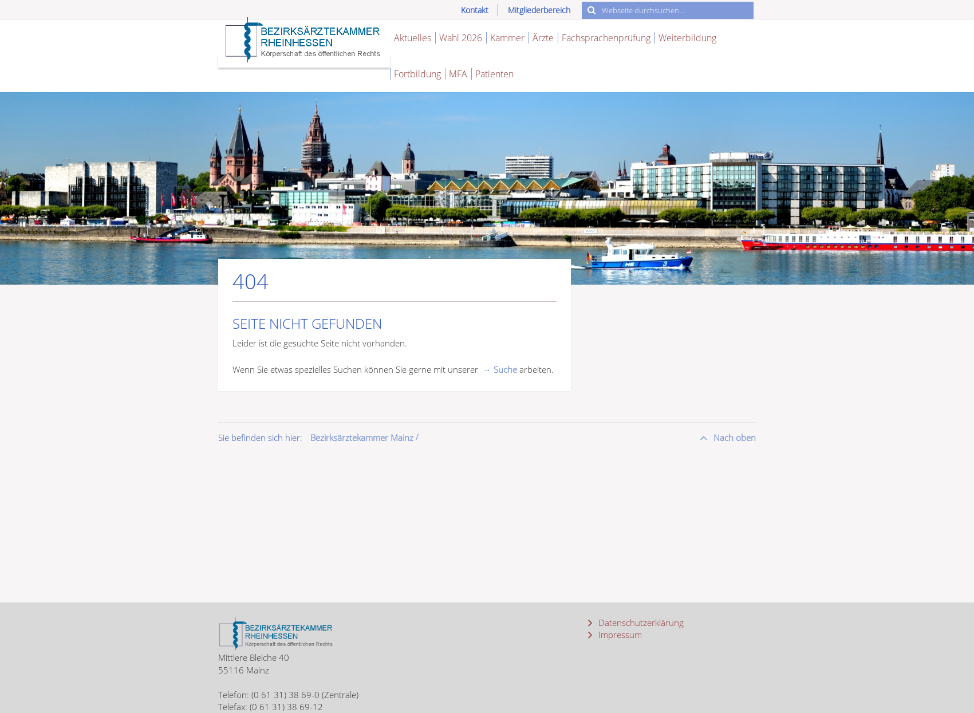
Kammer (507, 37)
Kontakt (474, 10)
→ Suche (500, 369)
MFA (458, 74)
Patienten (494, 74)
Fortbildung (417, 74)
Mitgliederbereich (539, 10)
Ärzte (543, 37)
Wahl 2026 (460, 37)
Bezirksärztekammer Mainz (361, 437)
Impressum (619, 634)
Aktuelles (412, 37)
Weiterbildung (687, 37)
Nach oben (733, 437)
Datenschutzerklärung (640, 622)
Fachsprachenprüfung (606, 37)
